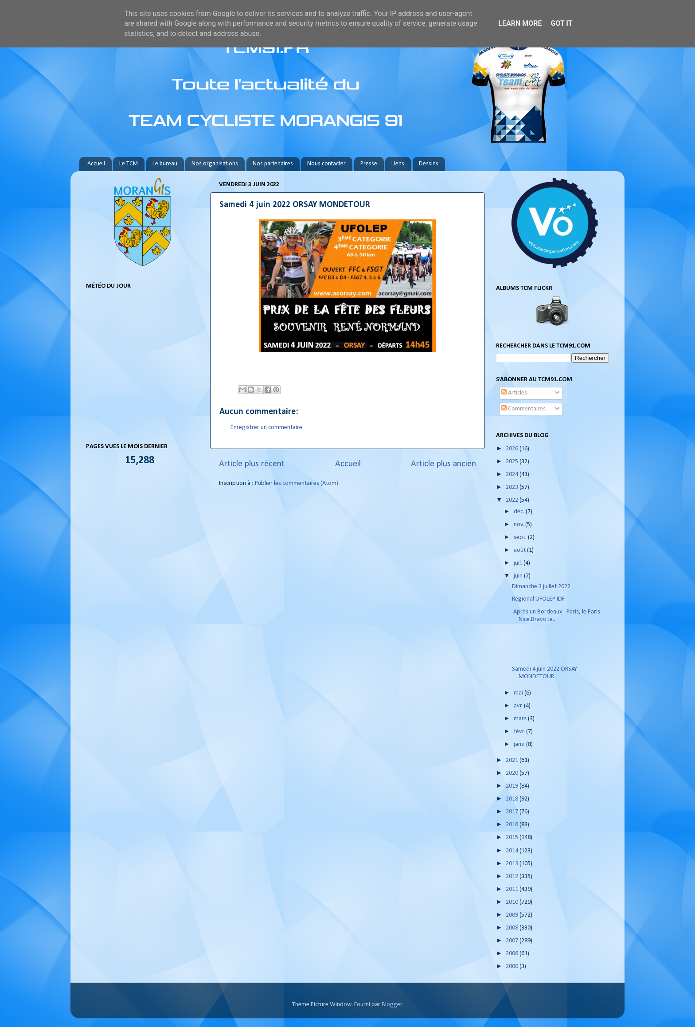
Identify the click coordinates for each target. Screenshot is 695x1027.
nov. (519, 524)
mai (519, 693)
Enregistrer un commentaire (266, 427)
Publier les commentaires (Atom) (296, 483)
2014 (512, 850)
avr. (519, 706)
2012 (512, 876)
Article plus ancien (443, 464)
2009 (512, 915)
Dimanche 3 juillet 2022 (541, 586)
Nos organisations (214, 163)
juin (519, 576)
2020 (512, 773)
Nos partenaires (273, 163)
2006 (512, 953)
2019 (512, 786)
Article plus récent (252, 464)
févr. (520, 731)
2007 (512, 940)
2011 (512, 889)
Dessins (428, 163)
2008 (512, 928)
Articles (514, 393)
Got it (561, 23)
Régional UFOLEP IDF (538, 599)
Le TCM (128, 163)
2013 (512, 863)
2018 (512, 799)
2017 (512, 811)
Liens (397, 163)
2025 (512, 461)
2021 (512, 760)
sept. (521, 537)
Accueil (96, 163)
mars (521, 718)
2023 (512, 487)
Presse (368, 163)
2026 (512, 448)
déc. (520, 511)
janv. (520, 744)
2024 (512, 474)
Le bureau (164, 163)
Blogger (392, 1004)
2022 (512, 500)
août (520, 550)
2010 (512, 902)
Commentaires (523, 409)
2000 (512, 966)
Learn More (520, 23)
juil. (518, 563)
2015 (512, 837)
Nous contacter (326, 163)
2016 (512, 824)
